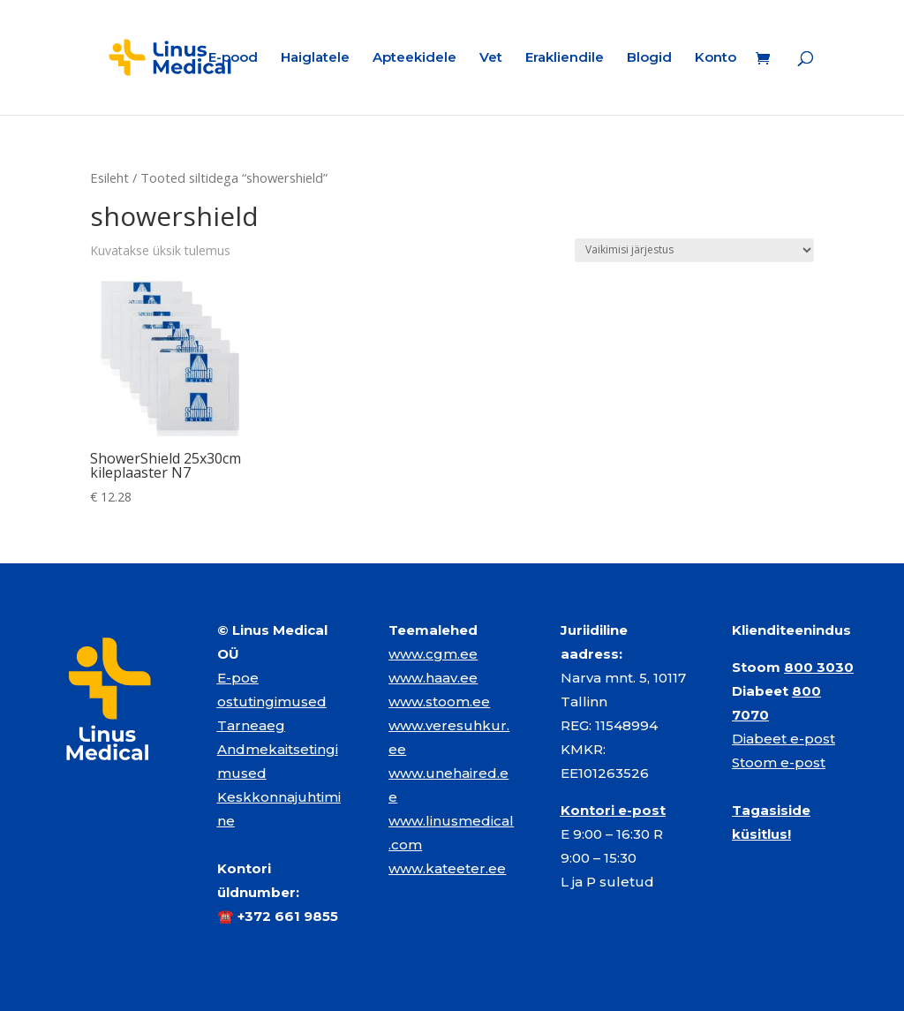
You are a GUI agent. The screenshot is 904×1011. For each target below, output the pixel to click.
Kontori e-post (613, 810)
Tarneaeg (251, 725)
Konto (715, 58)
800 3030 (819, 667)
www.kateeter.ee (447, 868)
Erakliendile (564, 58)
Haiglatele (315, 58)
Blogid (649, 58)
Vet (490, 58)
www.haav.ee (433, 677)
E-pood (233, 58)
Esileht (109, 177)
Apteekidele (414, 58)
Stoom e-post (778, 762)
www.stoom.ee (439, 701)
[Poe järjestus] (694, 250)
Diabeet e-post (783, 738)
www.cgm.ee (433, 653)
